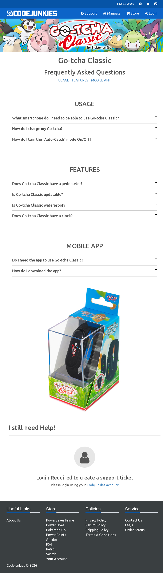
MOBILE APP (100, 80)
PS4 (49, 544)
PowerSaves (55, 525)
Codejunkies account (103, 485)
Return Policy (96, 525)
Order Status (135, 530)
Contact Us (133, 520)
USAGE (63, 80)
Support (89, 13)
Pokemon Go (56, 530)
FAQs (129, 525)
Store (133, 13)
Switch (51, 554)
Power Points (56, 535)
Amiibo (51, 539)
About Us (14, 520)
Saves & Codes (125, 3)
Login (151, 13)
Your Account (56, 559)
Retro (50, 549)
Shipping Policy (97, 530)
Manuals (111, 13)
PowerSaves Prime (60, 520)
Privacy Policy (96, 520)
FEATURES (80, 80)
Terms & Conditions (101, 535)
